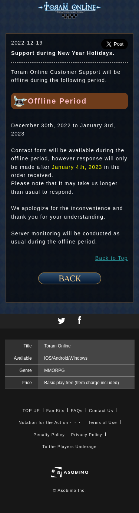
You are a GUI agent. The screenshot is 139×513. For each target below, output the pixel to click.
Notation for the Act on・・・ (50, 422)
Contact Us (101, 410)
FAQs (77, 410)
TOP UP (31, 410)
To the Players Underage (69, 446)
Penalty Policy (49, 434)
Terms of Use (102, 422)
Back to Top (111, 258)
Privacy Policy (86, 434)
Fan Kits (55, 410)
